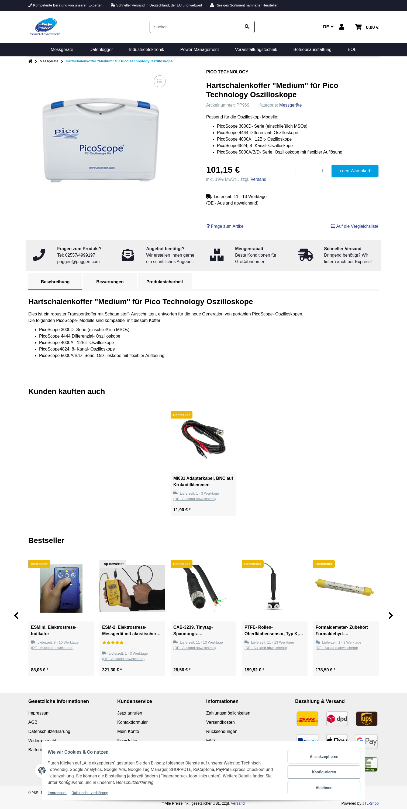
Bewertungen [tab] (109, 282)
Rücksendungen (221, 731)
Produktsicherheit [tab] (164, 282)
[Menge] (313, 171)
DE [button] (328, 26)
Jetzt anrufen (129, 713)
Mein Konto (128, 731)
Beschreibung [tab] (55, 282)
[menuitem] (62, 49)
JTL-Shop (370, 803)
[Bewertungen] (113, 642)
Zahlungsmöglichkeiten (228, 713)
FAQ (210, 740)
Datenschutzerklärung (93, 793)
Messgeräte (290, 105)
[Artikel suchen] (247, 27)
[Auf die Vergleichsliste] (160, 81)
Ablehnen (321, 786)
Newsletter (127, 740)
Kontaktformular (132, 722)
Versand (259, 179)
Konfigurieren (320, 772)
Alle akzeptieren (320, 758)
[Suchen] (194, 27)
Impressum (60, 793)
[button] (341, 26)
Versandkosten (220, 722)
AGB (32, 722)
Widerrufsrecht (42, 740)
